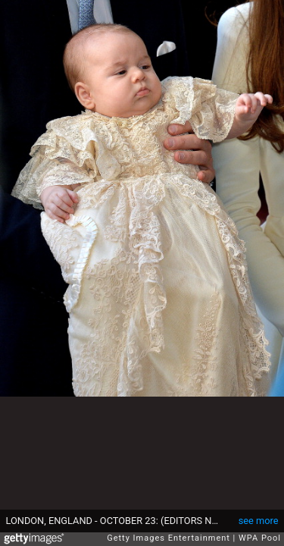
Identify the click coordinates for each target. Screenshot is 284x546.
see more (259, 520)
